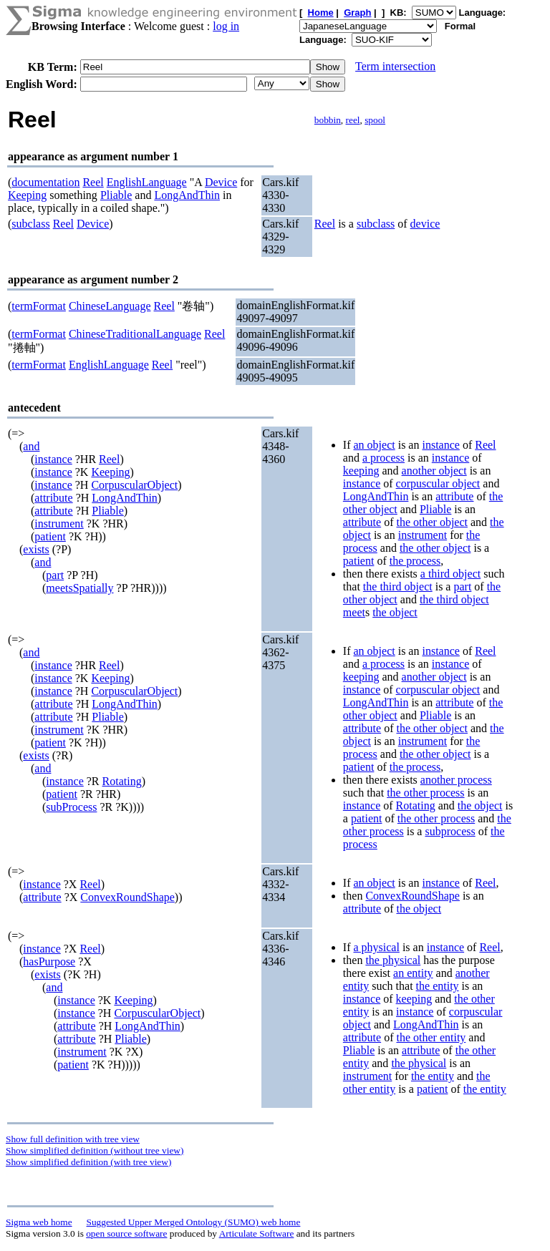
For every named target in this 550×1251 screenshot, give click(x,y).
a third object (450, 574)
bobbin (327, 120)
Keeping (27, 195)
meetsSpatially (79, 588)
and (31, 446)
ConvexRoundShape (127, 897)
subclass (30, 224)
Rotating (122, 781)
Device (221, 182)
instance (53, 459)
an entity (413, 973)
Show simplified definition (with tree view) (88, 1162)
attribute (53, 498)
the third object (398, 586)
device (425, 224)
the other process (425, 793)
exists (36, 549)
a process (383, 458)
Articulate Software (256, 1233)
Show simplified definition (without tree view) (94, 1150)
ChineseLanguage (110, 306)
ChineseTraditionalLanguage (135, 334)
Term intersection (395, 66)
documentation (45, 182)
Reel (92, 182)
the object (395, 612)
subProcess (71, 807)
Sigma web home (39, 1222)
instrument (58, 523)
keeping (361, 470)
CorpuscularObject (134, 485)
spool (375, 120)
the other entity (430, 1037)
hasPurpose (49, 961)
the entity (437, 986)
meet (354, 612)
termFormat (38, 306)
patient (50, 536)
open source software (126, 1233)
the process (415, 561)
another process (456, 780)
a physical (376, 947)
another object (434, 470)
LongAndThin (187, 195)
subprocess (450, 831)
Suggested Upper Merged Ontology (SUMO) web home (194, 1222)
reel (353, 120)
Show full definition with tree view (73, 1139)
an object (374, 445)
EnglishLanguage (147, 182)
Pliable (116, 195)
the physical (392, 960)
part (55, 575)
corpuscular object (438, 483)
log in (226, 26)
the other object (432, 522)
